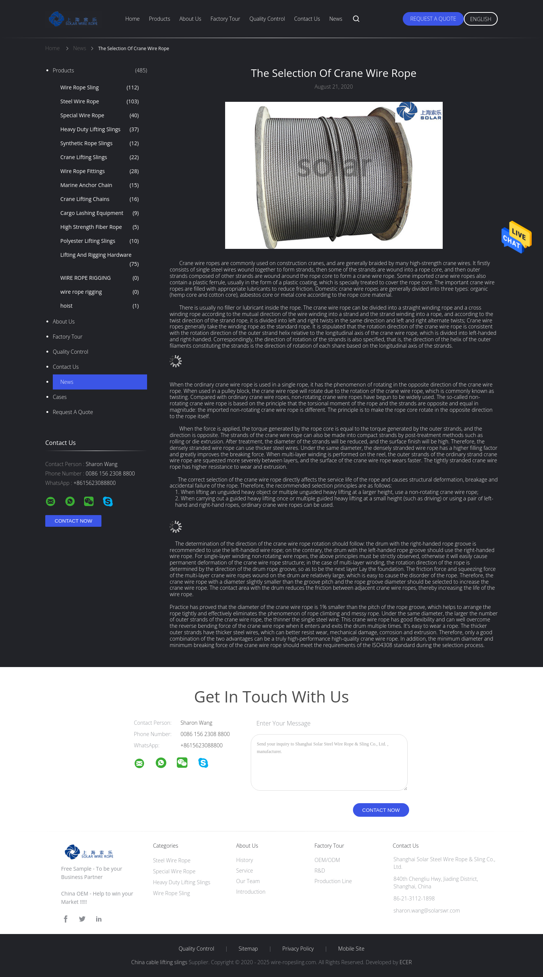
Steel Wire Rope (99, 101)
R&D (319, 870)
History (244, 860)
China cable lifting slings (159, 962)
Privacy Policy (298, 948)
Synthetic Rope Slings (99, 143)
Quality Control (267, 18)
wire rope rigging (99, 291)
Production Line (333, 881)
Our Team (248, 881)
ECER (406, 962)
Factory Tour (225, 18)
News (335, 18)
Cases (60, 396)
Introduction (250, 891)
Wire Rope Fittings (99, 171)
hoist (99, 305)
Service (244, 870)
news (66, 381)
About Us (190, 18)
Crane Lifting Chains (99, 199)
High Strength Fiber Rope (99, 227)
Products (159, 18)
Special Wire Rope (99, 115)
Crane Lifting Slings (99, 157)
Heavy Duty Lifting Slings (99, 129)
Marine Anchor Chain (99, 185)
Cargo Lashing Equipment (99, 213)
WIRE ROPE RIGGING (99, 277)
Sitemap (248, 948)
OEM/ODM (327, 860)
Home (132, 18)
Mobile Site (351, 948)
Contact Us (307, 18)
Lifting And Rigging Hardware (99, 259)
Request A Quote (433, 18)
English (480, 19)
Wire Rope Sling (99, 87)
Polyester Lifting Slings (99, 240)
